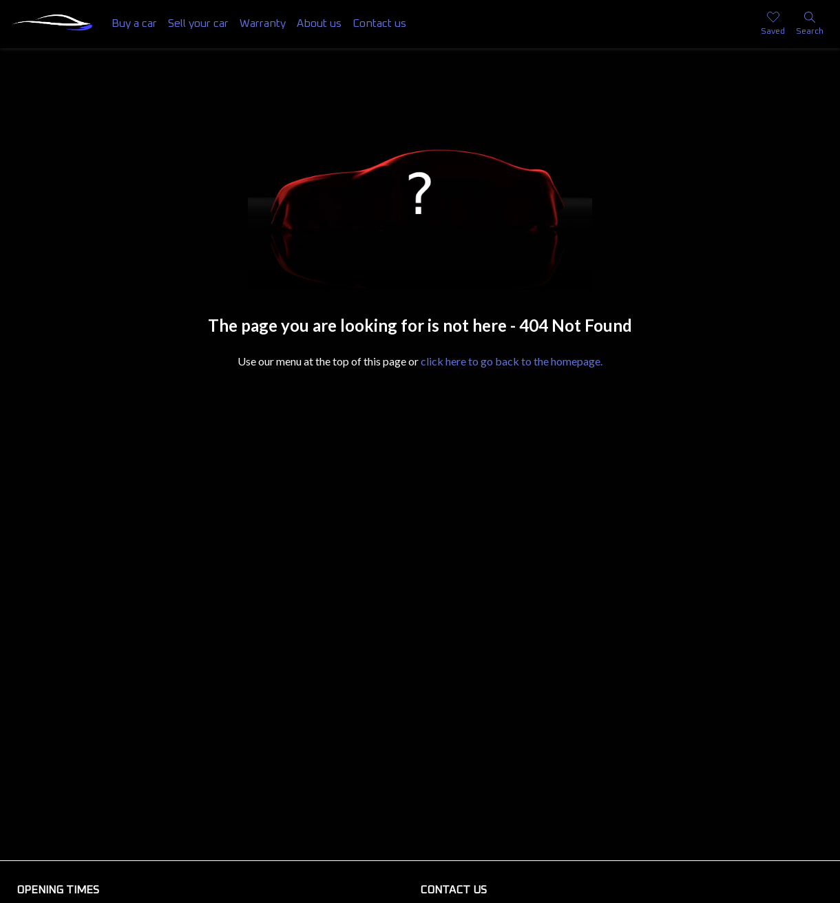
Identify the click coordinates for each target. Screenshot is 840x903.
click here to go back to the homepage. (511, 361)
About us (319, 23)
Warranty (263, 23)
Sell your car (198, 23)
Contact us (379, 23)
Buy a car (134, 23)
